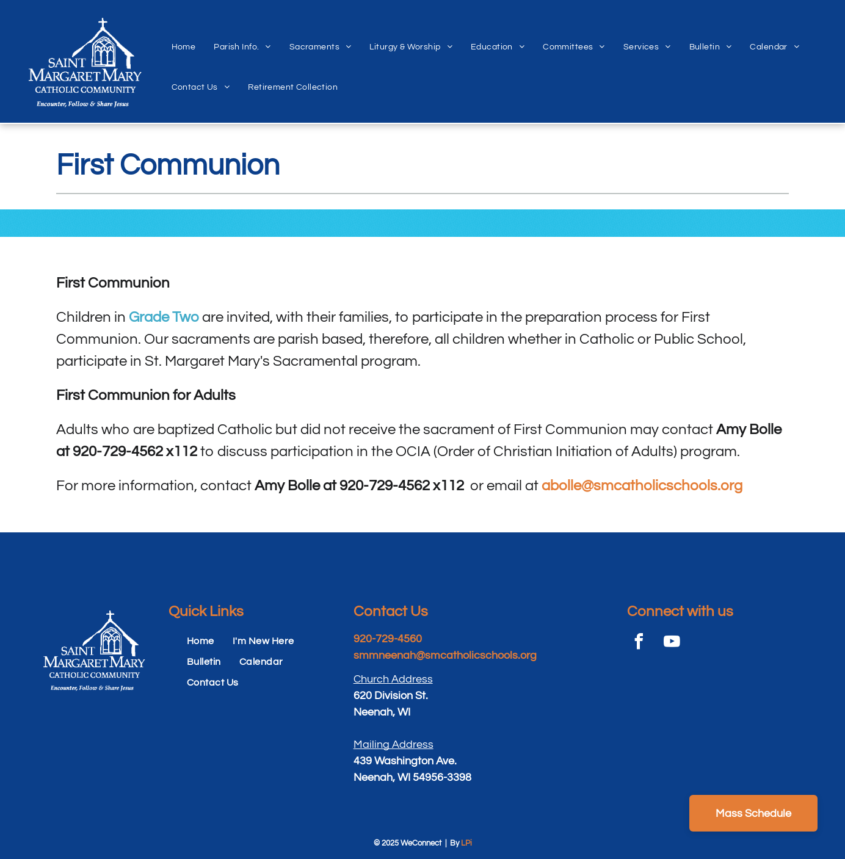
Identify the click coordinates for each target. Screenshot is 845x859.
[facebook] (639, 643)
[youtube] (672, 643)
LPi (466, 843)
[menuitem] (183, 33)
